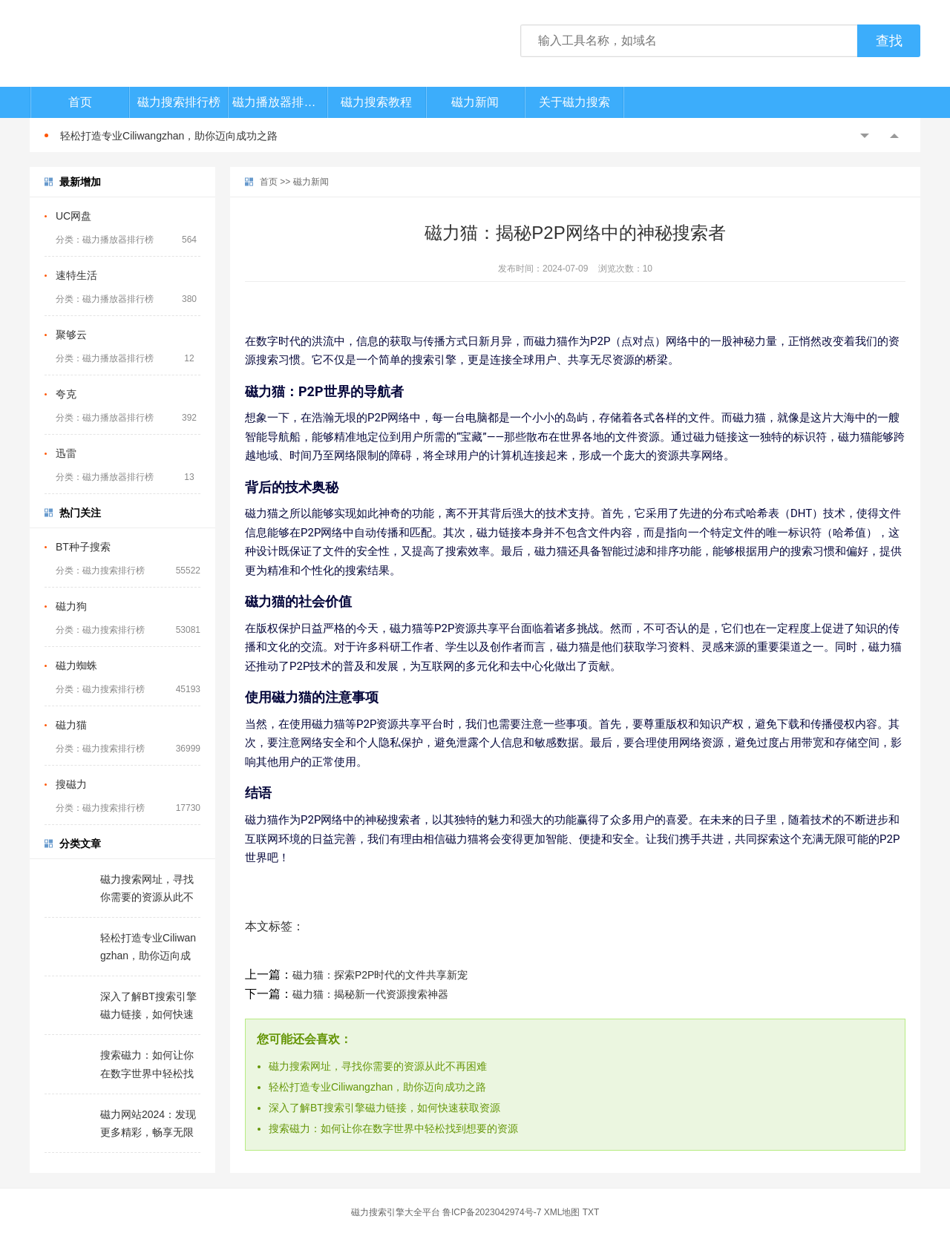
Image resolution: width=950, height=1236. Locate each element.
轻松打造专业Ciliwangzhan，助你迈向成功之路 (169, 136)
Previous (865, 136)
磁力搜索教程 (376, 102)
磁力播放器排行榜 (279, 102)
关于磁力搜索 (574, 102)
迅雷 (66, 453)
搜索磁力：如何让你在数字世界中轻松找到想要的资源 (393, 1128)
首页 (80, 102)
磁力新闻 (475, 102)
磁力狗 (71, 606)
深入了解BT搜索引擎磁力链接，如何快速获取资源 (384, 1108)
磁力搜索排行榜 (178, 102)
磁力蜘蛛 (76, 665)
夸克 (66, 394)
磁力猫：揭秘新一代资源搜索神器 (370, 994)
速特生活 (76, 275)
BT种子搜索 (83, 547)
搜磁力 (71, 784)
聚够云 (71, 335)
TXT (591, 1212)
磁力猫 (71, 725)
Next (894, 136)
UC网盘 (73, 216)
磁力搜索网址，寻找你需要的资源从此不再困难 (378, 1066)
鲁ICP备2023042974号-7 (491, 1212)
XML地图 (562, 1212)
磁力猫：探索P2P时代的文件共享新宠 (380, 975)
